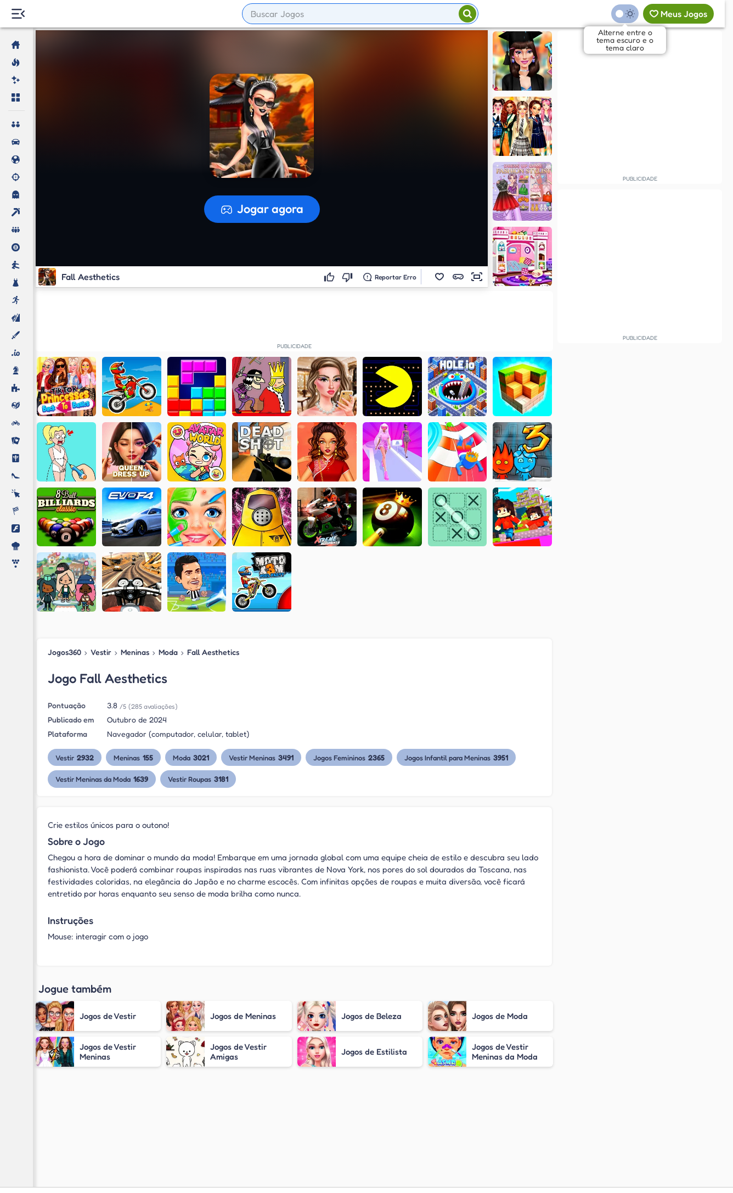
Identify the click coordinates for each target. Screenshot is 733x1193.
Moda (168, 652)
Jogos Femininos (349, 757)
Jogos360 (64, 652)
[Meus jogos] (678, 14)
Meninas (135, 652)
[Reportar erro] (390, 276)
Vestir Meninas (261, 757)
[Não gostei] (349, 276)
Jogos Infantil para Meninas (456, 757)
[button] (439, 276)
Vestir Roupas (198, 778)
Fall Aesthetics (213, 652)
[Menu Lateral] (17, 14)
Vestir (101, 652)
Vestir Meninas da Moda (101, 778)
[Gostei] (331, 276)
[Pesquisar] (467, 14)
